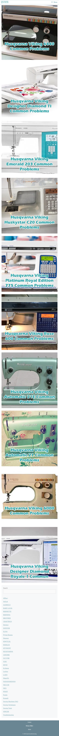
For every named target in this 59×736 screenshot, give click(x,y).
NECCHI (6, 685)
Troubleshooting (8, 715)
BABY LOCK (7, 608)
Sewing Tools (7, 708)
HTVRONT (7, 648)
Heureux (6, 638)
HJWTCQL (7, 641)
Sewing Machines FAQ (10, 701)
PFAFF (5, 691)
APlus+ (5, 598)
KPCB (5, 665)
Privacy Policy (29, 725)
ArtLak (5, 601)
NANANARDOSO (9, 681)
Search (5, 588)
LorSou (5, 671)
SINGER (6, 711)
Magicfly (6, 678)
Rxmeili (5, 698)
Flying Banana (8, 635)
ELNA (5, 631)
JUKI (5, 661)
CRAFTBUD (7, 621)
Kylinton (6, 668)
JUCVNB (6, 658)
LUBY (5, 675)
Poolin (5, 695)
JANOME (6, 655)
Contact (29, 722)
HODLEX (6, 645)
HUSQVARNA (8, 651)
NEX (4, 688)
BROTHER (7, 618)
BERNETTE (7, 611)
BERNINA (6, 615)
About (29, 729)
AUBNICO (7, 605)
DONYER (6, 628)
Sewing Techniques (9, 705)
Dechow (5, 625)
